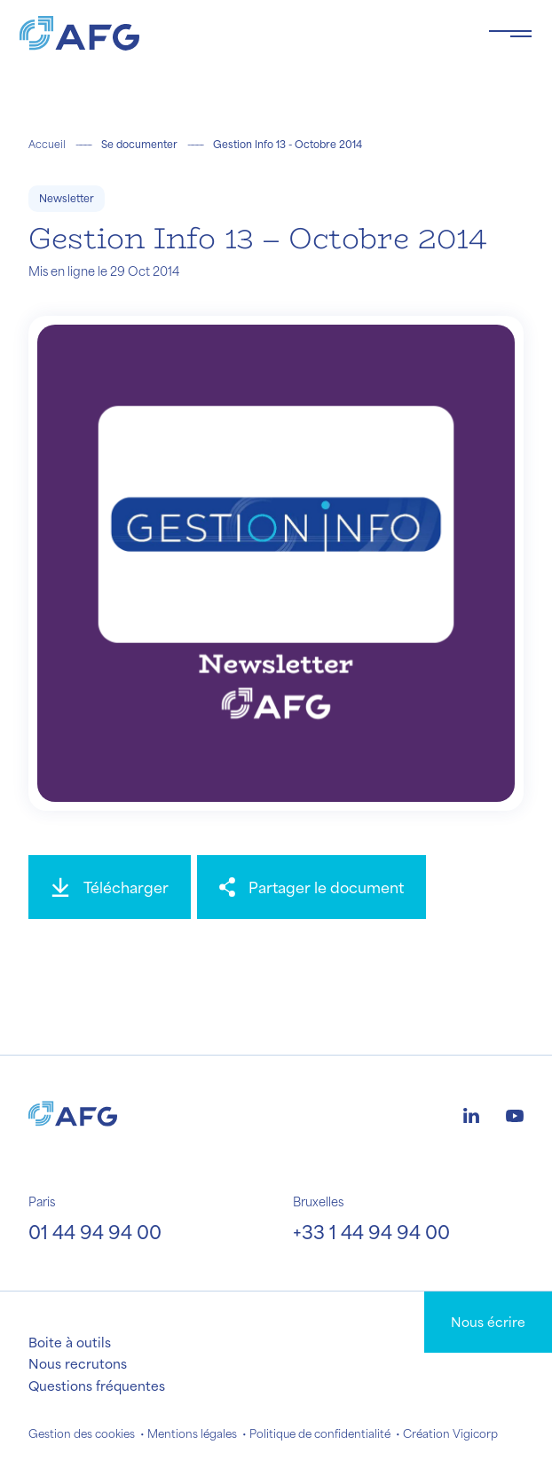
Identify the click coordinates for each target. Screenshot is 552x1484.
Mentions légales (192, 1433)
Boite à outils (69, 1342)
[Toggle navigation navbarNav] (510, 33)
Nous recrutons (77, 1363)
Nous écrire (488, 1322)
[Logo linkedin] (471, 1113)
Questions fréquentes (96, 1386)
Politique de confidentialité (319, 1433)
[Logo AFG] (240, 33)
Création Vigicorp (450, 1433)
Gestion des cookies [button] (81, 1433)
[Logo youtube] (515, 1113)
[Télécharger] (109, 887)
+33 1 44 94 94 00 (371, 1232)
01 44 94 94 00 (95, 1232)
